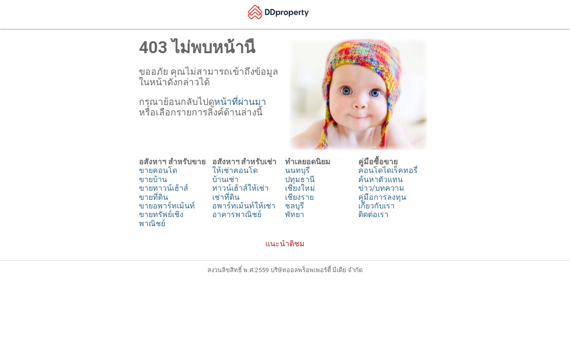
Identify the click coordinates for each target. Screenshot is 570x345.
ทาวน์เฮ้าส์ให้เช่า (240, 188)
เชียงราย (299, 197)
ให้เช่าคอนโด (235, 170)
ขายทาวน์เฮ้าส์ (163, 188)
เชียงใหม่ (300, 188)
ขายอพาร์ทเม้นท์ (167, 205)
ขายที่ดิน (153, 197)
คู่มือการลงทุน (382, 197)
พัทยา (294, 214)
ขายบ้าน (153, 179)
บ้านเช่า (225, 179)
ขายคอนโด (158, 170)
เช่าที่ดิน (225, 197)
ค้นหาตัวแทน (380, 179)
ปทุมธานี (300, 179)
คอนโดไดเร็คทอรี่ (388, 170)
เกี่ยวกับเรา (376, 205)
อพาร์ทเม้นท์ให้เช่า (243, 205)
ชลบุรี (294, 205)
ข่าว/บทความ (381, 188)
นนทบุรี (297, 170)
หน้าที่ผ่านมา (240, 101)
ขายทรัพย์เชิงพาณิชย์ (161, 219)
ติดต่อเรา (373, 214)
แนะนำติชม (285, 243)
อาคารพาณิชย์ (237, 214)
